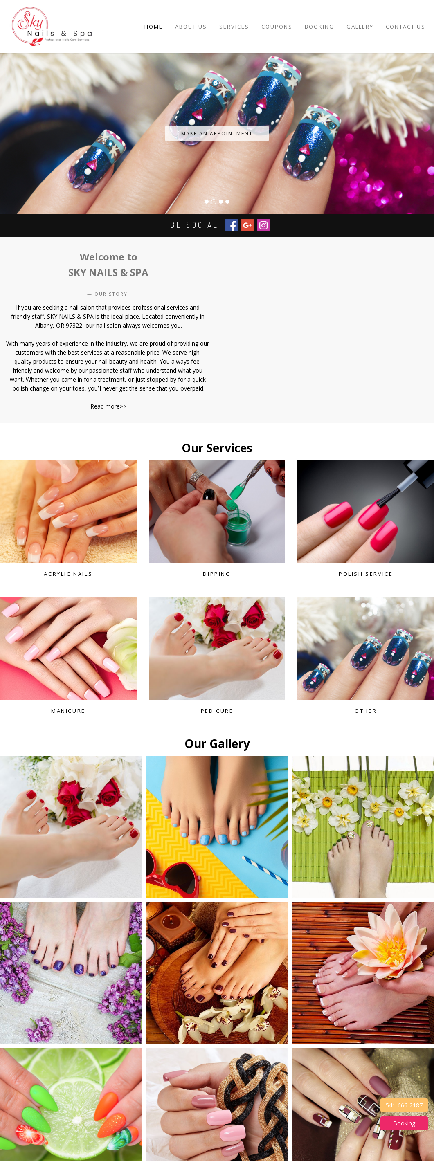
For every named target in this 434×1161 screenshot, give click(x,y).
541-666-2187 (404, 1105)
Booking (319, 26)
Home (153, 26)
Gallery (359, 26)
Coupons (276, 26)
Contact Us (405, 26)
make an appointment (217, 133)
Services (234, 26)
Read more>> (108, 406)
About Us (191, 26)
